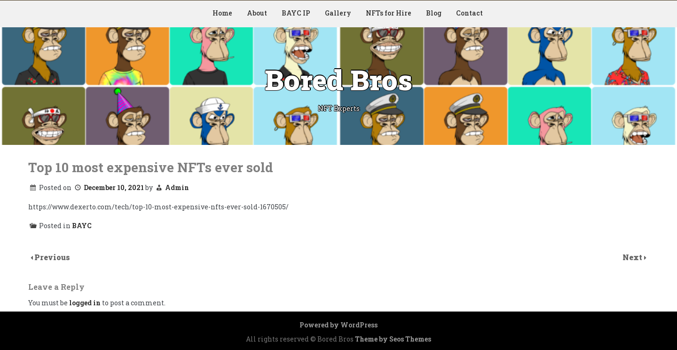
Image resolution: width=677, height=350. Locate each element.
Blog (433, 12)
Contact (469, 12)
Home (222, 12)
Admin (177, 187)
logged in (85, 302)
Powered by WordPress (338, 324)
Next (633, 257)
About (257, 12)
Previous (52, 257)
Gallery (338, 12)
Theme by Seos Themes (393, 338)
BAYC (82, 225)
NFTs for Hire (388, 12)
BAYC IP (296, 12)
